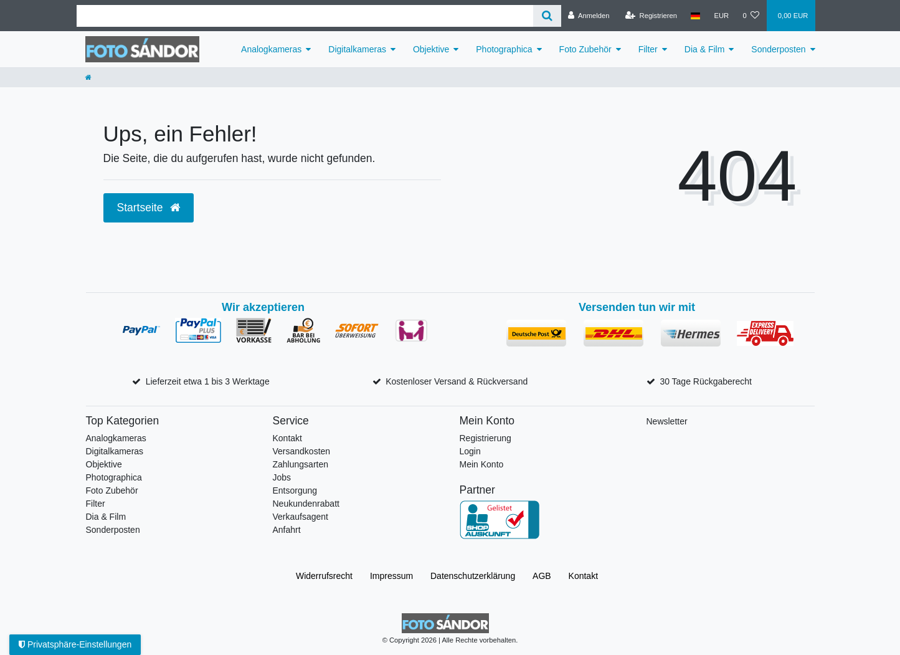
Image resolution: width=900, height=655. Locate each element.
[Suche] (547, 16)
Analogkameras (271, 49)
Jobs (282, 477)
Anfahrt (287, 530)
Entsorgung (295, 490)
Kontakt (287, 438)
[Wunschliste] (751, 15)
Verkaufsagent (301, 517)
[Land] (695, 15)
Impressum (391, 576)
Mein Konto (482, 464)
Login (470, 451)
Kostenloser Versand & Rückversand (457, 381)
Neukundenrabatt (306, 504)
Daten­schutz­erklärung (472, 576)
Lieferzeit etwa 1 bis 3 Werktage (208, 381)
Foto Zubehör (585, 49)
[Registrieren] (651, 15)
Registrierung (485, 438)
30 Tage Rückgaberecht (706, 381)
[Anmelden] (589, 15)
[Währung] (721, 15)
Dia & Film (704, 49)
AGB (542, 576)
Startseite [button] (149, 207)
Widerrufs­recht (324, 576)
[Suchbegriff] (305, 16)
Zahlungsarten (301, 464)
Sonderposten (778, 49)
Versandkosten (302, 451)
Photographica (504, 49)
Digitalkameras (357, 49)
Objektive (431, 49)
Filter (648, 49)
